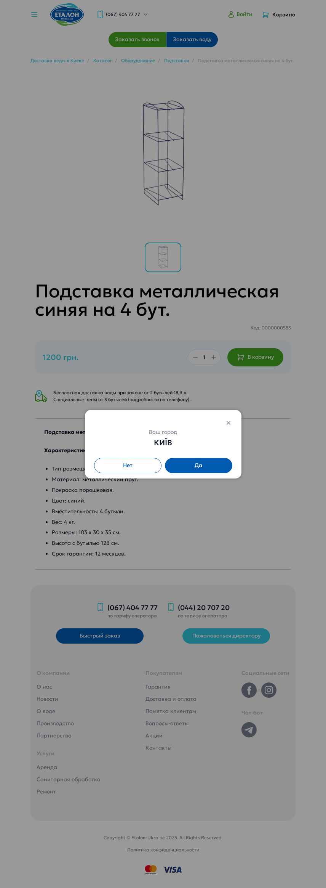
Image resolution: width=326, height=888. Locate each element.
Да (198, 465)
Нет (128, 465)
